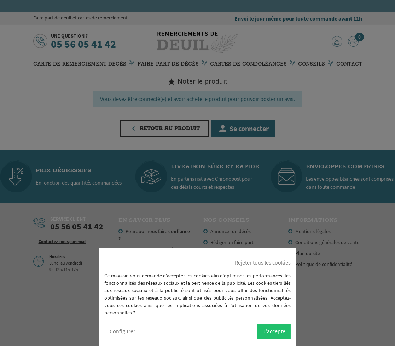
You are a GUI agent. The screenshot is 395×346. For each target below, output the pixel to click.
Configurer (122, 331)
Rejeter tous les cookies (263, 262)
